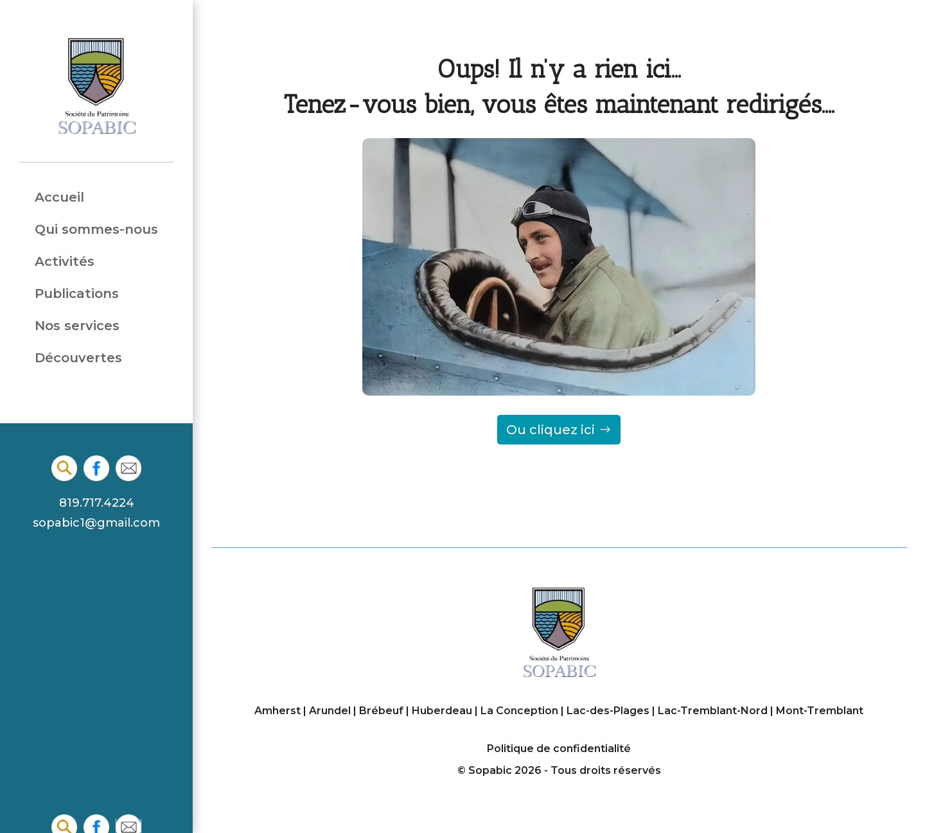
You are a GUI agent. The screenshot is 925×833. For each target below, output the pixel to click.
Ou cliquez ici (550, 429)
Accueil (59, 197)
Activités (64, 261)
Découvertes (78, 358)
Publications (77, 293)
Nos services (77, 326)
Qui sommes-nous (96, 229)
